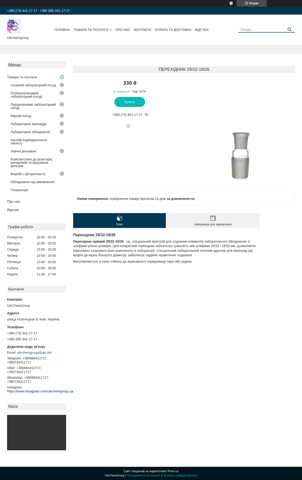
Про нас (122, 30)
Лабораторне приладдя (28, 124)
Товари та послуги (90, 30)
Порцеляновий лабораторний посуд (33, 106)
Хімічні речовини (23, 151)
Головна (62, 30)
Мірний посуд (21, 116)
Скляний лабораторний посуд (33, 85)
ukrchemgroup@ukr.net (34, 352)
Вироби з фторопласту (28, 174)
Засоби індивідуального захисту (29, 141)
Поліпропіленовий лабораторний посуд (26, 94)
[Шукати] (289, 30)
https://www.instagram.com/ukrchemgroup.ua (40, 391)
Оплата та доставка (173, 30)
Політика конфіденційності (180, 475)
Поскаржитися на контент (143, 475)
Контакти (142, 30)
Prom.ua (173, 471)
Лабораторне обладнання (30, 132)
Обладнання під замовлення (32, 182)
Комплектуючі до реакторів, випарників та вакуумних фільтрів (32, 162)
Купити (130, 102)
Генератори (19, 190)
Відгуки (201, 30)
